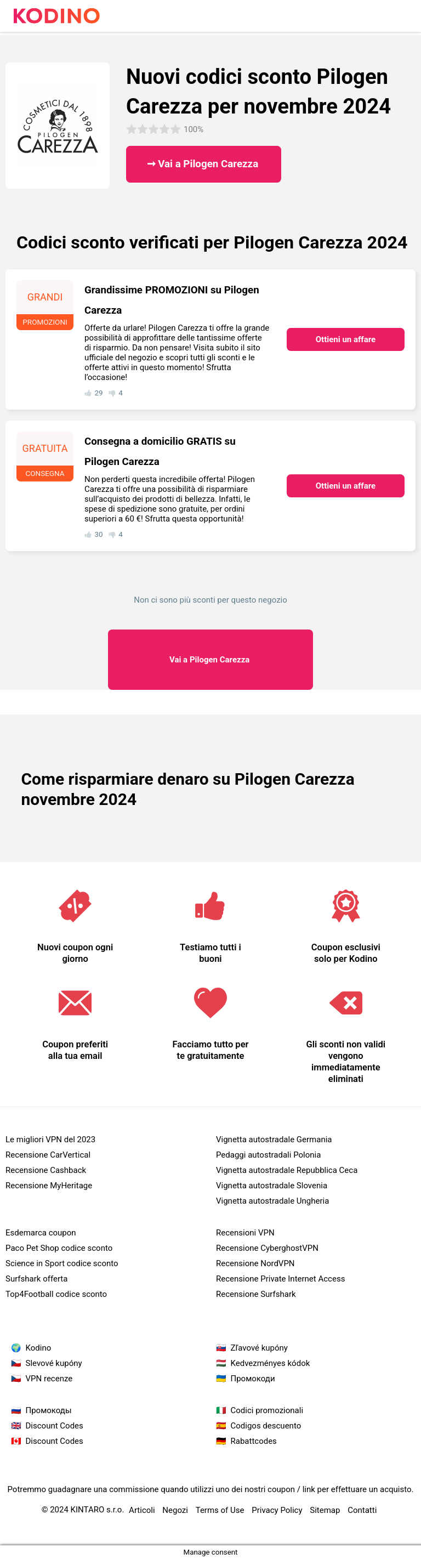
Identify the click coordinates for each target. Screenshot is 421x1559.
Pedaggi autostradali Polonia (268, 1155)
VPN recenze (49, 1379)
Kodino (39, 1348)
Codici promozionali (267, 1410)
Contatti (362, 1510)
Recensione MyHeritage (48, 1185)
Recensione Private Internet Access (280, 1279)
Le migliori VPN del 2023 (50, 1139)
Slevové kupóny (54, 1363)
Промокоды (49, 1410)
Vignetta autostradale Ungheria (272, 1201)
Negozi (175, 1510)
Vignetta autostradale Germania (274, 1139)
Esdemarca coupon (40, 1233)
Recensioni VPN (245, 1233)
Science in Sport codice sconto (61, 1263)
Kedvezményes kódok (270, 1363)
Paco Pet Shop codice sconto (58, 1248)
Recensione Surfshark (256, 1294)
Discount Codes (54, 1426)
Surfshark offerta (36, 1279)
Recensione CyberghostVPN (267, 1248)
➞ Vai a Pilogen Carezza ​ (204, 164)
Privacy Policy (277, 1510)
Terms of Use (220, 1510)
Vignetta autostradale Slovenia (271, 1185)
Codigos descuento (266, 1426)
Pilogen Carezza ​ (210, 660)
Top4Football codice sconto (56, 1294)
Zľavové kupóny (259, 1348)
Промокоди (253, 1379)
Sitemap (325, 1510)
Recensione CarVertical (47, 1155)
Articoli (142, 1510)
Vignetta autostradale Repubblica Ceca (286, 1170)
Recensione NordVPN (255, 1263)
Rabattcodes (254, 1441)
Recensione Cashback (45, 1170)
